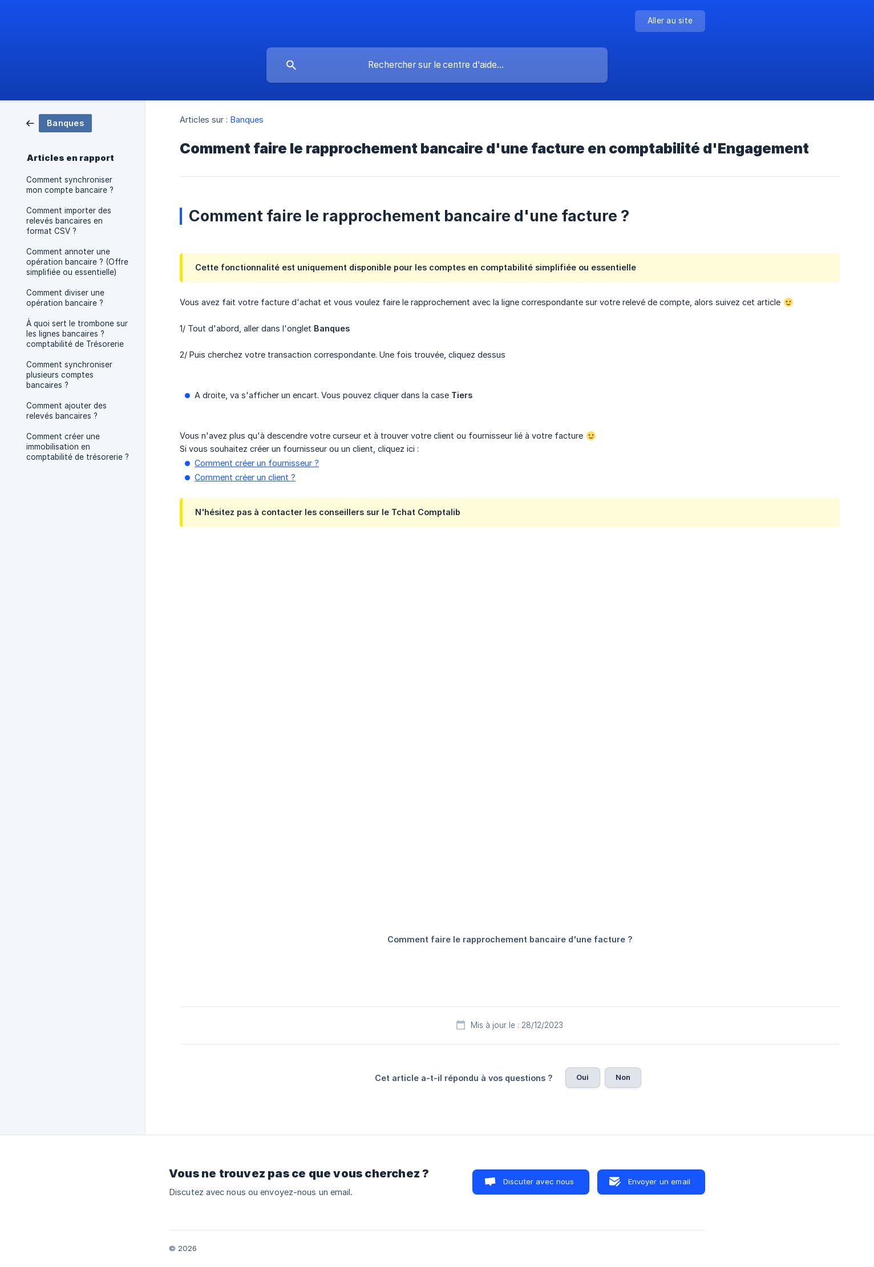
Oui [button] (582, 1077)
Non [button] (623, 1077)
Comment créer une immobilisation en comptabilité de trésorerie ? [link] (77, 447)
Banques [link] (247, 119)
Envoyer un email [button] (659, 1181)
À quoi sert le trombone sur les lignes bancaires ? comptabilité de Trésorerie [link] (77, 334)
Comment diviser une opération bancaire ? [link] (65, 297)
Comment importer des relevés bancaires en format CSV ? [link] (68, 221)
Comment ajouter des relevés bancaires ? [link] (66, 410)
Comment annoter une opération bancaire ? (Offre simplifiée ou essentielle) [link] (77, 262)
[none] (670, 21)
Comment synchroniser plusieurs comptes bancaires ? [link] (69, 375)
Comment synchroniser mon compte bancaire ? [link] (70, 185)
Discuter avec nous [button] (538, 1181)
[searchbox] (437, 65)
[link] (59, 122)
